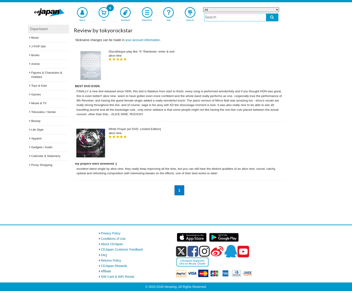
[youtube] (243, 252)
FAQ (104, 255)
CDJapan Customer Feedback (122, 249)
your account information (142, 40)
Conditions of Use (113, 238)
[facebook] (192, 251)
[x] (181, 251)
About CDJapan (112, 244)
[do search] (272, 17)
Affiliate (106, 271)
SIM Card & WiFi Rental (117, 276)
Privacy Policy (110, 233)
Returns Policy (111, 260)
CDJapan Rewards (114, 266)
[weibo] (217, 251)
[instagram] (204, 251)
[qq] (230, 251)
